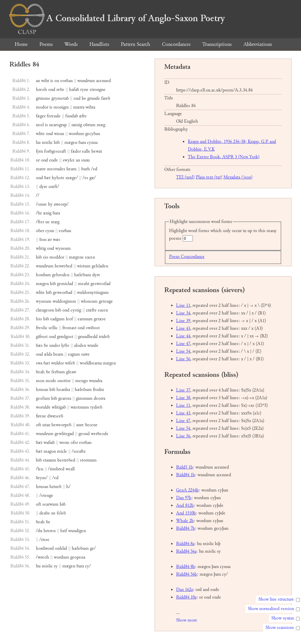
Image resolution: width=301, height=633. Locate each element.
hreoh (41, 89)
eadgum (57, 319)
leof (69, 319)
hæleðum (82, 274)
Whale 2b (185, 520)
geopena (77, 557)
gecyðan (92, 133)
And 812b (185, 505)
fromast (69, 327)
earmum (85, 319)
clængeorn (45, 310)
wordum (76, 133)
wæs (56, 239)
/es (85, 177)
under (54, 345)
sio (45, 257)
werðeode (99, 433)
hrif (63, 530)
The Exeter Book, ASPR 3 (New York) (224, 157)
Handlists (99, 44)
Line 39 (183, 320)
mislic (47, 142)
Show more (186, 620)
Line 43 (183, 328)
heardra (63, 389)
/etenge (46, 495)
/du (39, 530)
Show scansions (279, 627)
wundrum (86, 80)
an (38, 80)
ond (51, 89)
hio (39, 319)
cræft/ (54, 186)
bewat (96, 151)
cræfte (91, 310)
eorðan (66, 80)
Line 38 (183, 397)
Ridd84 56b (186, 574)
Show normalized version (271, 608)
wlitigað (59, 407)
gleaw (71, 372)
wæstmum (80, 407)
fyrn (39, 151)
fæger (41, 116)
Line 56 (183, 359)
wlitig (41, 248)
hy (50, 204)
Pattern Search (135, 44)
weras (64, 442)
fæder (76, 151)
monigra (60, 107)
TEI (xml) (185, 177)
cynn (49, 230)
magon (50, 451)
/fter (40, 222)
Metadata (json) (237, 177)
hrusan (42, 389)
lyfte (65, 345)
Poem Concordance (187, 256)
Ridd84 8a (185, 543)
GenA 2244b (187, 490)
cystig (76, 310)
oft (38, 425)
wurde (92, 345)
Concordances (176, 44)
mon (40, 380)
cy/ (88, 566)
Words (71, 44)
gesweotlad (101, 283)
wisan (59, 133)
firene (41, 416)
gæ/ (92, 177)
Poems (46, 44)
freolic (41, 327)
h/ (68, 486)
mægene (76, 257)
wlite (40, 133)
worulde (43, 407)
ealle (86, 151)
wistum (84, 266)
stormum (88, 460)
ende (53, 160)
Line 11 (183, 305)
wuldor (57, 363)
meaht (83, 283)
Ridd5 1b (184, 467)
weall (70, 469)
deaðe (44, 513)
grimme (43, 98)
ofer (74, 442)
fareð (105, 98)
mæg (101, 124)
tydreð (96, 407)
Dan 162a (184, 589)
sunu (85, 160)
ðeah (40, 372)
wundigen (77, 530)
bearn (71, 169)
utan (46, 425)
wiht (45, 80)
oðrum (89, 124)
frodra (98, 389)
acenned (103, 80)
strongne (98, 89)
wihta (90, 107)
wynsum (63, 248)
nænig (76, 124)
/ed (94, 169)
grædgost (65, 336)
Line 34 (183, 313)
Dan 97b (183, 497)
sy (56, 566)
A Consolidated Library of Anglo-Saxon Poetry (117, 18)
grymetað (60, 98)
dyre (43, 186)
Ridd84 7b (185, 528)
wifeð (70, 363)
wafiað (49, 442)
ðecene (91, 425)
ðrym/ (42, 477)
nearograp (58, 124)
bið (57, 142)
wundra (95, 380)
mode (51, 380)
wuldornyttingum (93, 292)
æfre (83, 116)
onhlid (61, 548)
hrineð (55, 486)
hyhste (58, 177)
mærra (78, 107)
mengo (81, 380)
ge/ (93, 548)
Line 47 (183, 343)
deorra (99, 398)
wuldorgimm (64, 301)
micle (62, 451)
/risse (44, 539)
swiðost (93, 327)
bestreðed (66, 460)
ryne (84, 89)
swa (39, 363)
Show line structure (276, 599)
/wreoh (42, 557)
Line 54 (183, 351)
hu (38, 142)
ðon (42, 239)
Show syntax (282, 618)
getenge (106, 301)
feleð (61, 513)
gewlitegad (64, 433)
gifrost (42, 336)
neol (40, 124)
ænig (47, 213)
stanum (49, 460)
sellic (53, 327)
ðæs (39, 345)
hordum (43, 274)
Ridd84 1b (185, 475)
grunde (93, 98)
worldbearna (91, 363)
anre (80, 425)
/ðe (39, 213)
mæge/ (72, 177)
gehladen (100, 266)
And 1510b (186, 513)
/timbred (56, 469)
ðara (82, 142)
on (56, 80)
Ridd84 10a (186, 597)
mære (41, 169)
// (37, 195)
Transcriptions (217, 44)
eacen (90, 257)
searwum (50, 504)
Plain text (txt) (209, 177)
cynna (92, 142)
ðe (46, 345)
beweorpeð (61, 425)
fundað (71, 116)
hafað (74, 89)
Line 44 (183, 336)
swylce (69, 160)
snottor (64, 380)
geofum (43, 398)
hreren (50, 530)
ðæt (47, 177)
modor (42, 107)
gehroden (60, 274)
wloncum (89, 301)
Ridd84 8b (185, 566)
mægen (70, 142)
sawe (85, 354)
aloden (80, 345)
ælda (48, 354)
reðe (60, 89)
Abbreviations (257, 44)
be (84, 98)
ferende (54, 116)
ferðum (58, 372)
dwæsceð (55, 416)
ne (47, 222)
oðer (40, 230)
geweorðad (62, 292)
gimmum (84, 398)
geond (84, 433)
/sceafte (79, 451)
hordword (45, 548)
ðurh (85, 169)
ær (50, 239)
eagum (74, 354)
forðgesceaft (55, 151)
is (51, 80)
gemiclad (65, 283)
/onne (41, 204)
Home (21, 44)
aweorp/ (61, 204)
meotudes (56, 169)
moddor (56, 257)
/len (39, 469)
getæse (100, 319)
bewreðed (63, 266)
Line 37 (183, 390)
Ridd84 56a (186, 551)
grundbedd (88, 336)
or (38, 160)
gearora (64, 398)
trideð (104, 336)
